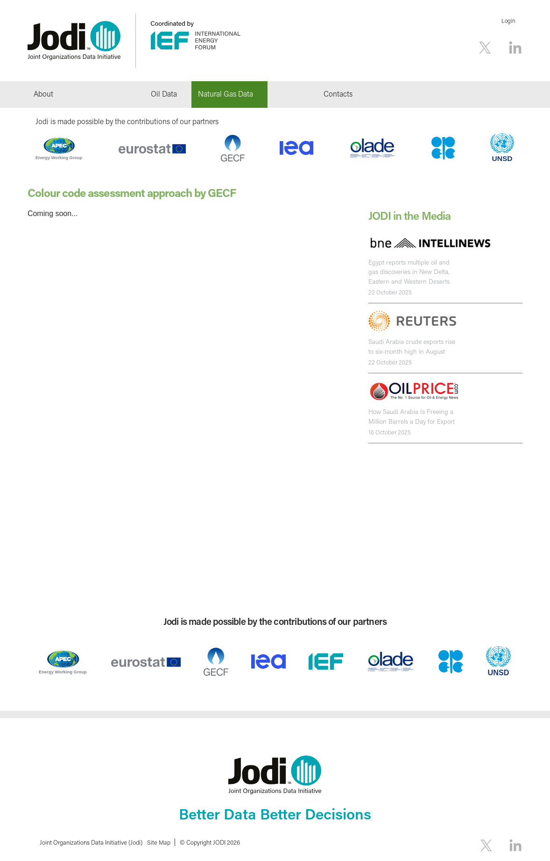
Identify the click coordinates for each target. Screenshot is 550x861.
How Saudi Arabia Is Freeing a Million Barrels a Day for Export (411, 415)
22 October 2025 (390, 291)
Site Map (158, 842)
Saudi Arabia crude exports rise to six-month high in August (411, 346)
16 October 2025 (389, 430)
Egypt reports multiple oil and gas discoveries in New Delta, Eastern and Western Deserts (409, 271)
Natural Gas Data (225, 93)
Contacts (338, 93)
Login (508, 20)
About (43, 93)
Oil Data (164, 93)
